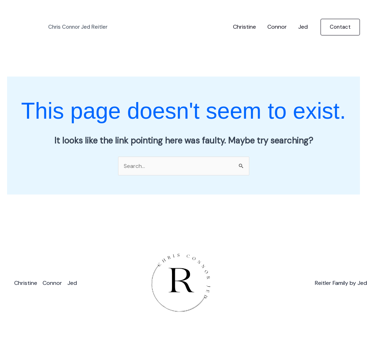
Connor (277, 26)
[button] (340, 27)
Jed (303, 26)
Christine (244, 26)
